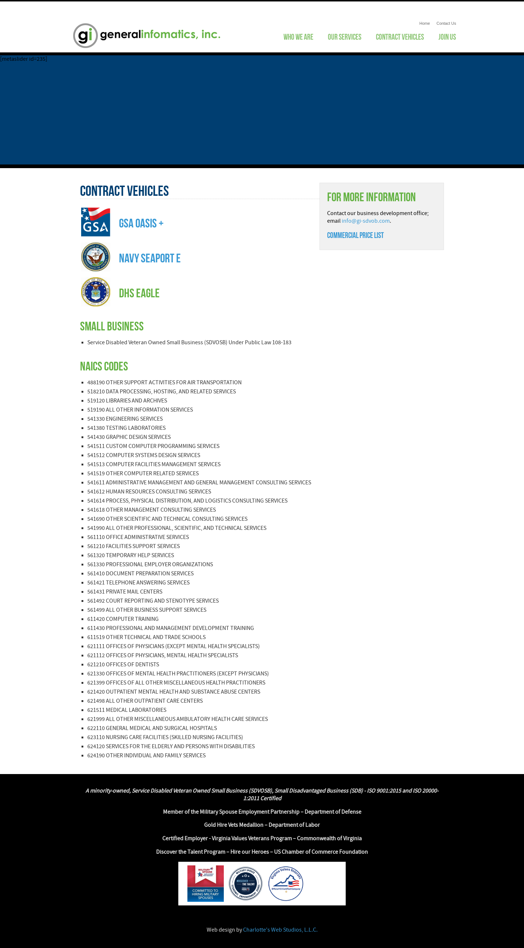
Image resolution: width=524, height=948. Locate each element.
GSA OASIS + (141, 223)
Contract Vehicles (400, 36)
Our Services (344, 36)
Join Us (447, 36)
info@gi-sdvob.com (366, 221)
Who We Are (298, 36)
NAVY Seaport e (150, 258)
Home (425, 23)
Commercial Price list (355, 235)
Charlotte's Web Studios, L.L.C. (280, 930)
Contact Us (446, 23)
